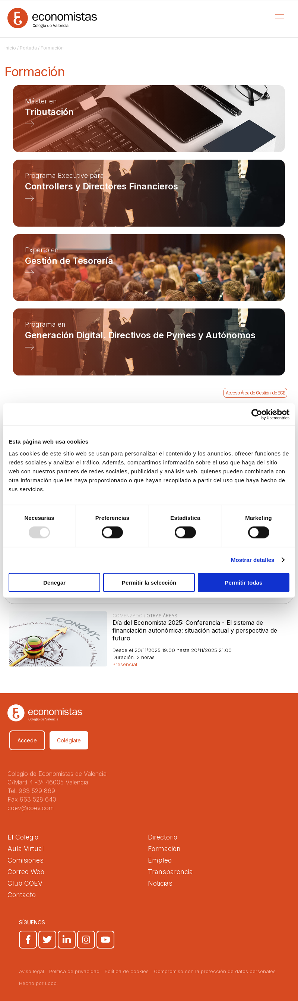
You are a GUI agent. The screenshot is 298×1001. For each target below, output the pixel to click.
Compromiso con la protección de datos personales (215, 971)
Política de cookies (127, 971)
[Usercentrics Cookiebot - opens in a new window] (256, 414)
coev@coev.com (30, 808)
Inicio (10, 48)
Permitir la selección (149, 582)
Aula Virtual (25, 849)
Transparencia (170, 872)
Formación (164, 849)
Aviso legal (31, 971)
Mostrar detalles (253, 560)
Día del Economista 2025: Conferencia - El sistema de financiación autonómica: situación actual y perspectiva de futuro (194, 630)
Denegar (54, 582)
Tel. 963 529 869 (31, 790)
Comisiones (25, 860)
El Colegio (22, 837)
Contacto (21, 895)
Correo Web (25, 872)
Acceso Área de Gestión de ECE (255, 393)
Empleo (160, 860)
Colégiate (69, 740)
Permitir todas (243, 582)
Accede (27, 740)
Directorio (162, 837)
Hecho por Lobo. (38, 983)
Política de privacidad (74, 971)
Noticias (160, 883)
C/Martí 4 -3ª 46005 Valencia (47, 782)
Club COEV (24, 883)
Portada (28, 48)
